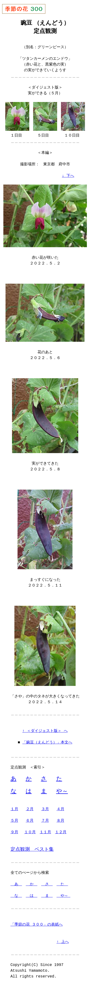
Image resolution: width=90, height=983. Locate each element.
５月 (14, 818)
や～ (62, 789)
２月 (30, 807)
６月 (30, 818)
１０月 (30, 830)
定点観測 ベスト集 (32, 847)
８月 (60, 818)
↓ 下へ (68, 175)
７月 (45, 818)
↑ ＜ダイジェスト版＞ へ (45, 728)
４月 (60, 807)
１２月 (60, 830)
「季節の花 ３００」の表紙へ (37, 922)
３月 (45, 807)
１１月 (45, 830)
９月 (14, 830)
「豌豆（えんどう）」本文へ (47, 739)
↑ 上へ (63, 939)
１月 (14, 807)
